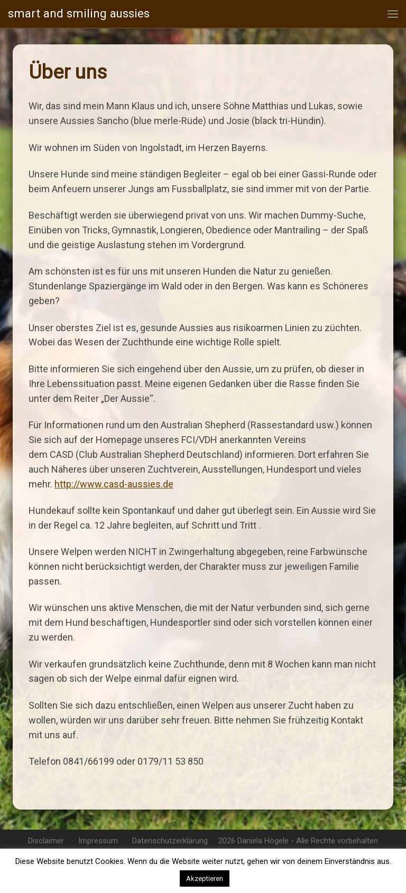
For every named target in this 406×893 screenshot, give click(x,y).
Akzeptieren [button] (204, 878)
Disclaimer (46, 840)
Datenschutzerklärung (170, 840)
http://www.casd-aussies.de (113, 484)
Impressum (98, 840)
